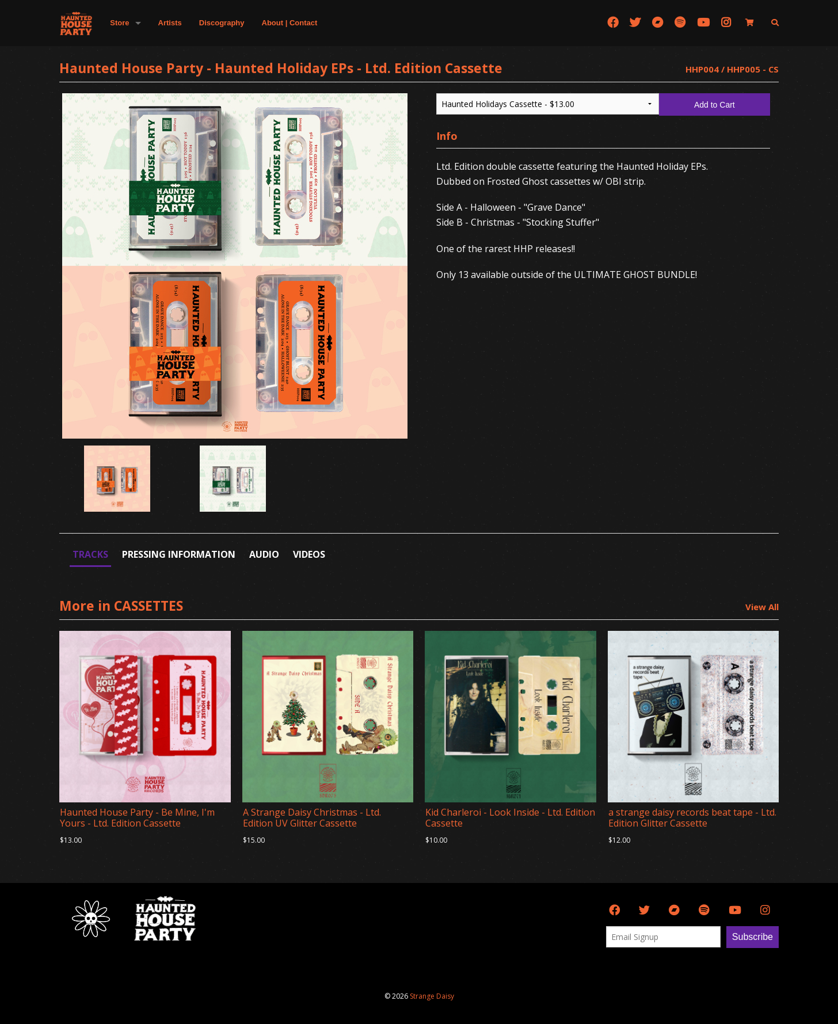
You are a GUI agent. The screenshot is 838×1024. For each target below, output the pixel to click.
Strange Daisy (432, 996)
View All (762, 606)
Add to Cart (714, 104)
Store (119, 22)
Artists (170, 22)
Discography (222, 22)
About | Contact (290, 22)
